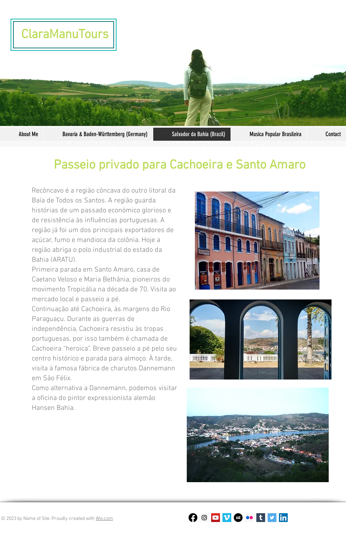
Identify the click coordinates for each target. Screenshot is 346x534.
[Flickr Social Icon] (249, 517)
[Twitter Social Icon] (272, 517)
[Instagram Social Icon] (204, 517)
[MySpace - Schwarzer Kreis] (238, 517)
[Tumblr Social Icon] (260, 517)
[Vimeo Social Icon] (226, 517)
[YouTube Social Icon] (215, 517)
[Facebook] (193, 517)
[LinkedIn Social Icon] (283, 517)
